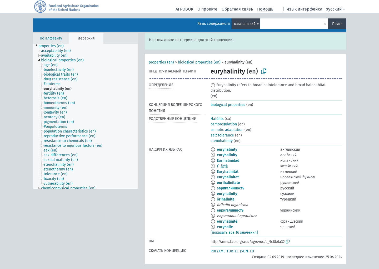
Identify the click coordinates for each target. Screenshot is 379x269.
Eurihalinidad (228, 160)
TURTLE (232, 251)
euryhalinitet (228, 177)
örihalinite (226, 199)
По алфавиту (51, 38)
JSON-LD (247, 251)
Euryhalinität (227, 171)
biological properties (228, 104)
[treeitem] (53, 46)
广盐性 (222, 166)
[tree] (85, 116)
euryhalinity (227, 149)
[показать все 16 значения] (234, 232)
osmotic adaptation (227, 130)
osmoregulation (224, 124)
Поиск (337, 24)
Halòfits (217, 118)
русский (334, 9)
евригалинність (230, 210)
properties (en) (161, 62)
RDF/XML (218, 251)
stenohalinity (222, 141)
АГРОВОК (184, 9)
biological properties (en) (199, 62)
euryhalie (225, 227)
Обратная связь (237, 9)
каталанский (245, 24)
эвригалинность (230, 188)
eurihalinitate (228, 182)
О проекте (207, 9)
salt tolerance (222, 135)
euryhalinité (227, 221)
